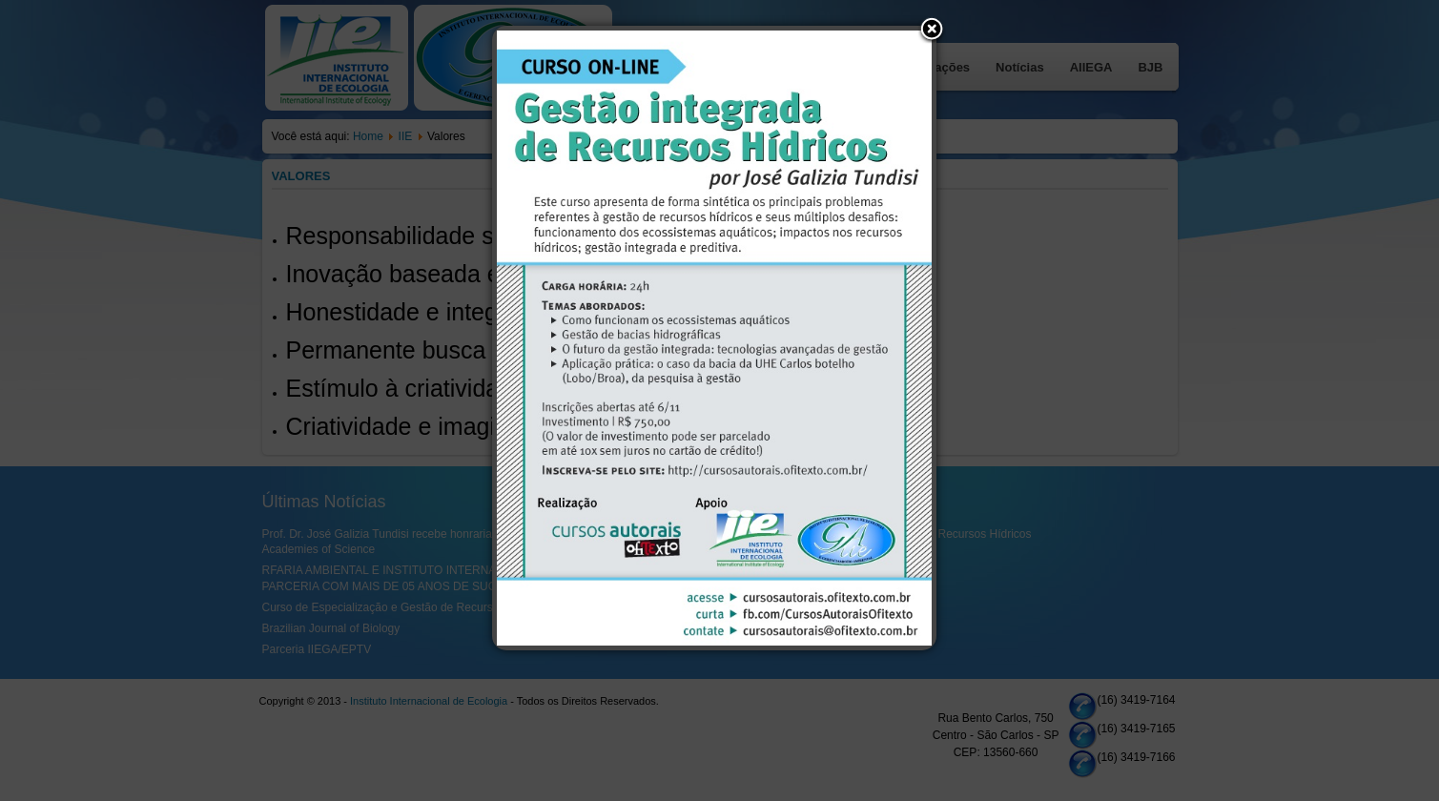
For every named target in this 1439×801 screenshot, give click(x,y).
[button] (931, 30)
